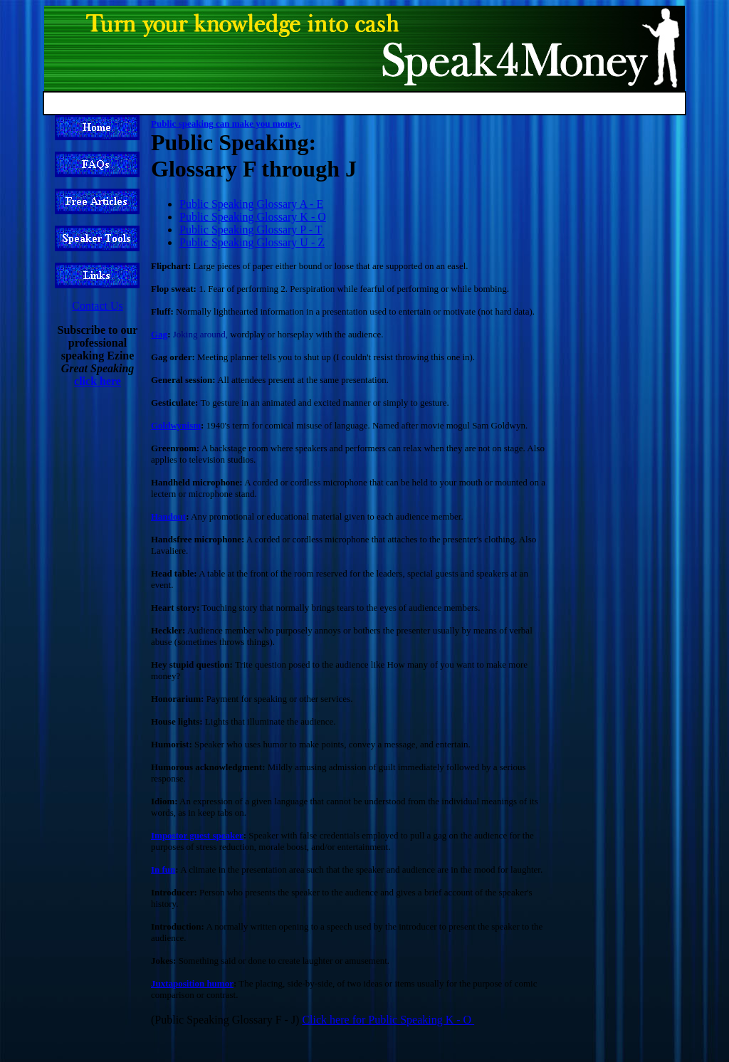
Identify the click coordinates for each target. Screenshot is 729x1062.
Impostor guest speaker (197, 835)
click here (97, 381)
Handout (168, 516)
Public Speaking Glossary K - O (252, 217)
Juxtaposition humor (192, 983)
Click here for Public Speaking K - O (388, 1020)
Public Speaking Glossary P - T (250, 230)
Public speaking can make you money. (225, 123)
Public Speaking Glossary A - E (251, 204)
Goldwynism (176, 425)
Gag (159, 334)
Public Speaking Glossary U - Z (252, 242)
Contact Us (97, 306)
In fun (163, 869)
